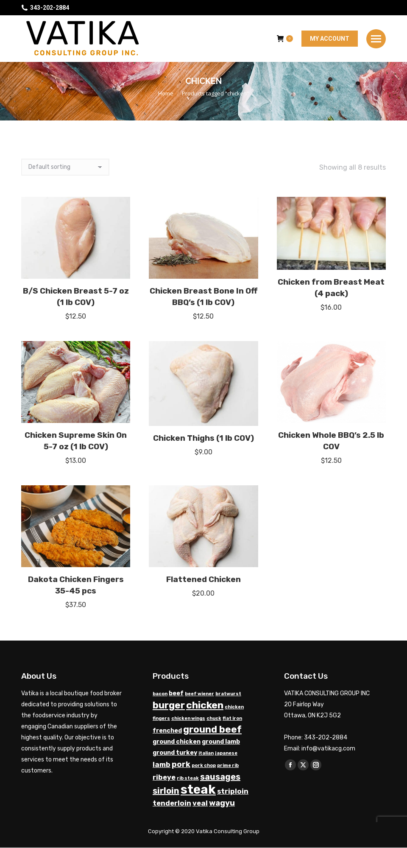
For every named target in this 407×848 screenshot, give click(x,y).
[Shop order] (65, 167)
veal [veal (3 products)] (200, 803)
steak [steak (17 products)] (198, 789)
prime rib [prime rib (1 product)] (228, 765)
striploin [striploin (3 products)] (232, 791)
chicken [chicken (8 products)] (204, 705)
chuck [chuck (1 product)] (213, 718)
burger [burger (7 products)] (169, 705)
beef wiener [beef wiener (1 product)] (199, 694)
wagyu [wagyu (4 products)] (222, 803)
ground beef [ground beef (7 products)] (212, 729)
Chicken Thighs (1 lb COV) (203, 438)
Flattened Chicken (203, 579)
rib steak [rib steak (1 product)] (188, 778)
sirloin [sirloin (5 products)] (166, 791)
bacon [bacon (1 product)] (160, 694)
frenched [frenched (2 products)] (167, 730)
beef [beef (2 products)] (176, 693)
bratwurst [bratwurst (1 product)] (228, 694)
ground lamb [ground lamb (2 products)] (221, 741)
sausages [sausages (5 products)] (220, 777)
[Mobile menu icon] (376, 38)
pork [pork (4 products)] (181, 764)
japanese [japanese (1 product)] (226, 753)
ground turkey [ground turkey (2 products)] (175, 752)
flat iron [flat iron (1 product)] (232, 718)
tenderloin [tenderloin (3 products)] (172, 803)
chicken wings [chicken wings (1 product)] (188, 718)
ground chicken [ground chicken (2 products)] (177, 741)
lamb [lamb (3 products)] (161, 765)
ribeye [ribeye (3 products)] (164, 777)
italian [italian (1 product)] (206, 753)
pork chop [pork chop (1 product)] (204, 765)
